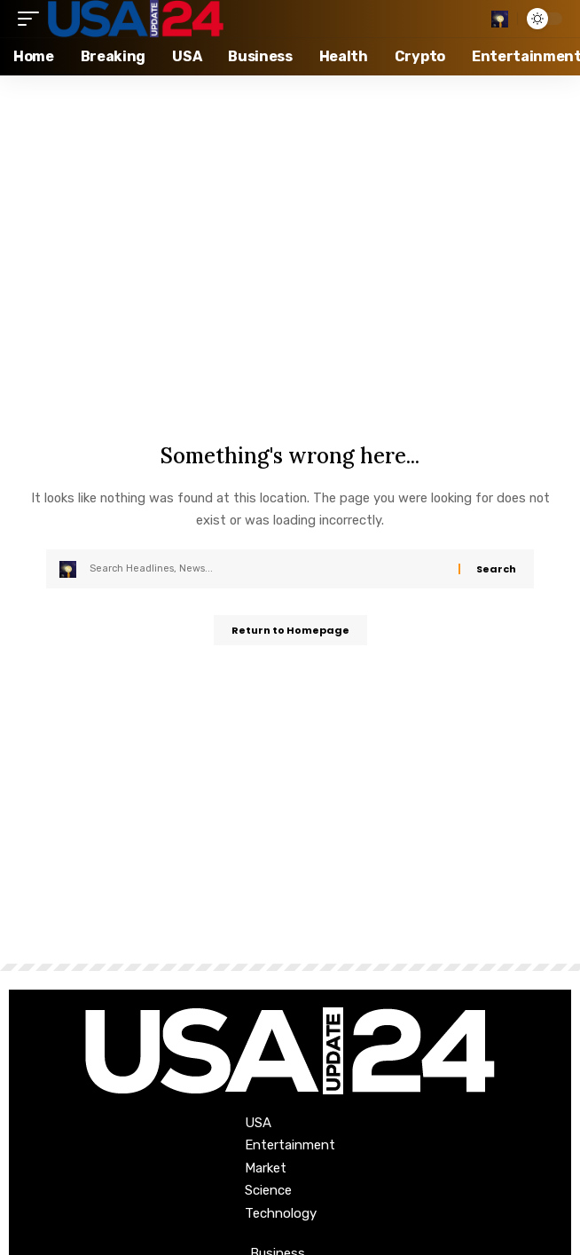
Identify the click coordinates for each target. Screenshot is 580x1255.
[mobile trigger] (33, 18)
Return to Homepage (290, 630)
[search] (500, 19)
